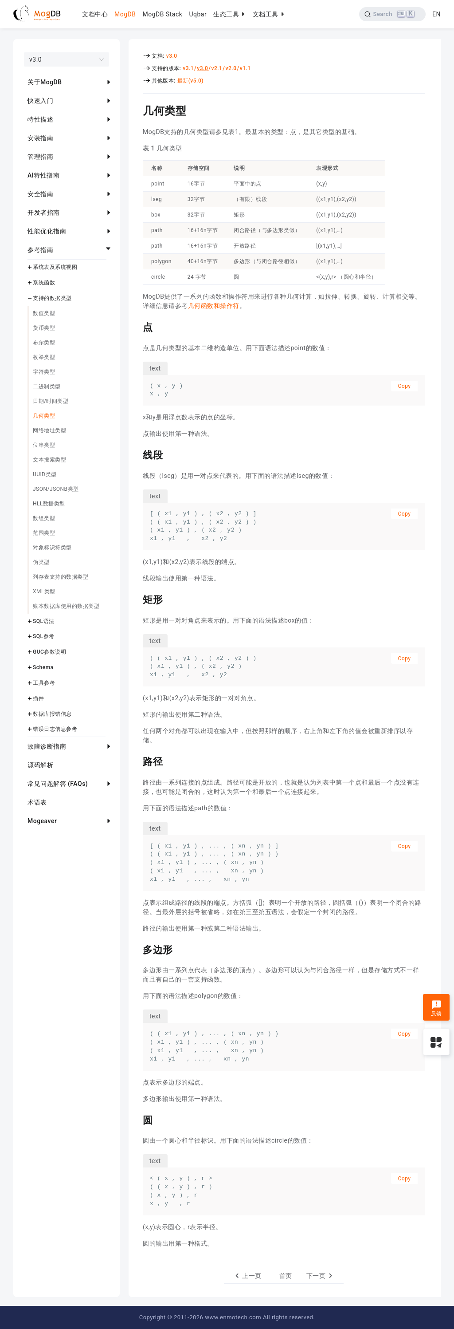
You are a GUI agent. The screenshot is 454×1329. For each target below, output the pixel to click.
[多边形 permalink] (136, 949)
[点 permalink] (136, 326)
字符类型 (44, 372)
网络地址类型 (49, 430)
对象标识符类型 (52, 547)
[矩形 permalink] (136, 598)
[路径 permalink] (136, 760)
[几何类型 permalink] (136, 109)
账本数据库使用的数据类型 (66, 606)
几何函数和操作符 (213, 305)
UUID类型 (45, 474)
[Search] (392, 14)
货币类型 (44, 328)
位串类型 (44, 445)
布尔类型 (44, 342)
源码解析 (40, 765)
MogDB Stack (162, 14)
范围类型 (44, 533)
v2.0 (231, 68)
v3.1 (188, 68)
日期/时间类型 (50, 401)
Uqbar (198, 14)
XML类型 (44, 591)
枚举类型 (44, 357)
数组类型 (44, 518)
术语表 (37, 802)
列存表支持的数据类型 (60, 577)
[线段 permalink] (136, 454)
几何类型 (44, 416)
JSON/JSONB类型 (56, 489)
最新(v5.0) (190, 81)
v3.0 (171, 56)
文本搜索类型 (49, 460)
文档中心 (95, 14)
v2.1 (216, 68)
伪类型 (41, 562)
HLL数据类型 (49, 504)
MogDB (125, 14)
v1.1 (245, 68)
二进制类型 (47, 386)
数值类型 (44, 313)
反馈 (436, 1008)
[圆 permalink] (136, 1119)
